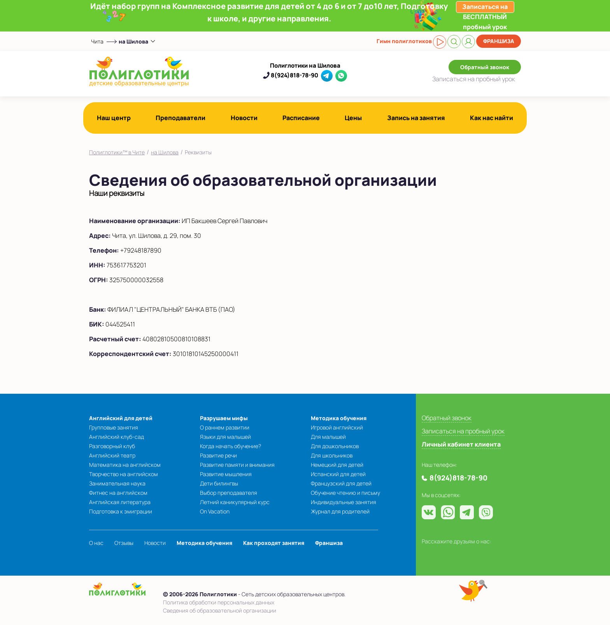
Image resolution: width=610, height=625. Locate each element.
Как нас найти (491, 117)
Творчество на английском (123, 474)
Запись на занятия (416, 117)
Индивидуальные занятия (343, 502)
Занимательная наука (117, 483)
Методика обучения (338, 418)
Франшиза (498, 41)
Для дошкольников (335, 446)
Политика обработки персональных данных (218, 602)
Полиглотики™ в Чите (117, 152)
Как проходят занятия (273, 542)
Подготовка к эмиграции (120, 511)
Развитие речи (218, 455)
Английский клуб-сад (116, 436)
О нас (96, 542)
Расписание (301, 117)
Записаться (473, 79)
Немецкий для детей (337, 464)
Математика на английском (125, 464)
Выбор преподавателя (228, 492)
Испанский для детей (338, 474)
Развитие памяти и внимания (237, 464)
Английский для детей (120, 418)
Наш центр (114, 117)
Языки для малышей (225, 436)
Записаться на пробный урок (463, 431)
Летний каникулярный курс (235, 502)
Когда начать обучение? (230, 446)
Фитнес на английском (118, 492)
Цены (353, 117)
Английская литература (120, 502)
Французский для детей (341, 483)
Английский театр (112, 455)
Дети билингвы (219, 483)
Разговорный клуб (112, 446)
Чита (97, 41)
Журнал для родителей (340, 511)
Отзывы (123, 542)
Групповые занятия (113, 427)
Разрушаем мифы (224, 418)
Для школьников (331, 455)
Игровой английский (337, 427)
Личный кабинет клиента (461, 444)
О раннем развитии (224, 427)
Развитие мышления (226, 474)
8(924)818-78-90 (294, 75)
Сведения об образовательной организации (219, 610)
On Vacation (215, 511)
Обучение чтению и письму (345, 492)
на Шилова (165, 152)
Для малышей (328, 436)
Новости (244, 117)
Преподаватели (180, 117)
